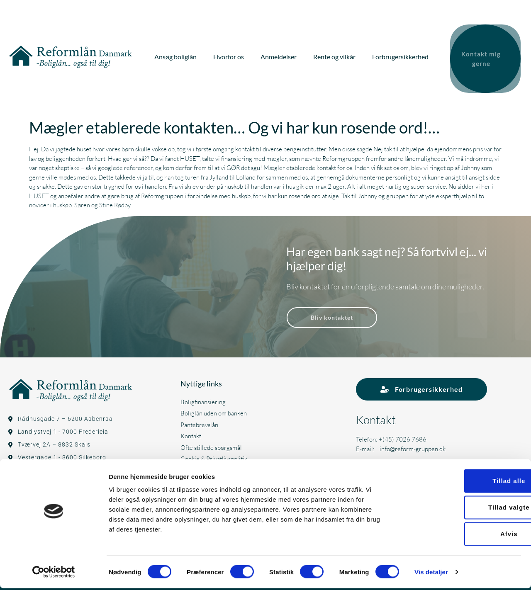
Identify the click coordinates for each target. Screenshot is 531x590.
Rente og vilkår (336, 55)
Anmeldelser (281, 55)
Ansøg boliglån (177, 55)
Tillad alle (461, 482)
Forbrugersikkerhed (402, 55)
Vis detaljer (431, 573)
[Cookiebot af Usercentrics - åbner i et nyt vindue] (53, 574)
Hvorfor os (230, 55)
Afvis (461, 535)
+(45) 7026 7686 (402, 435)
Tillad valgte (461, 508)
